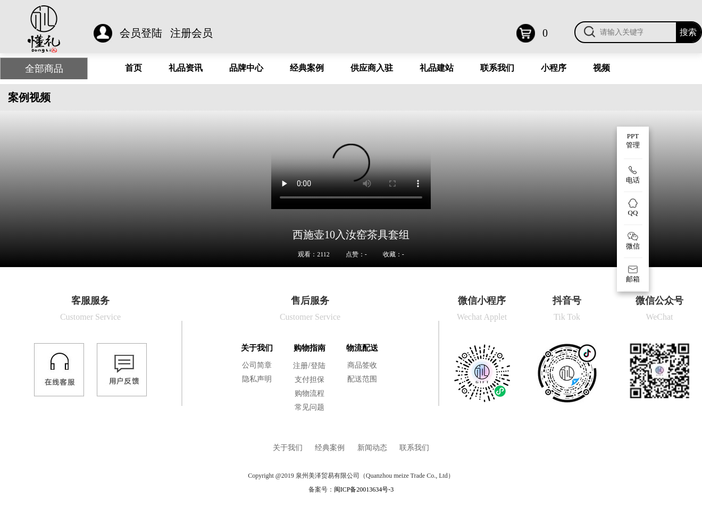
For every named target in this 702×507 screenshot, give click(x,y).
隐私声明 (257, 379)
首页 (133, 67)
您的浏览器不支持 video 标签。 (351, 169)
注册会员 (191, 33)
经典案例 (307, 67)
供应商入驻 (371, 67)
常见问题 (309, 407)
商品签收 (362, 365)
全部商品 (44, 68)
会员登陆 (141, 33)
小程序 (553, 67)
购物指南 (309, 348)
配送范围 (362, 379)
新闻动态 (372, 448)
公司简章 (257, 365)
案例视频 (29, 97)
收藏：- (393, 254)
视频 (601, 67)
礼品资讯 (186, 67)
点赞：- (356, 254)
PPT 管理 (633, 140)
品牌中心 (246, 67)
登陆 (318, 366)
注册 (300, 366)
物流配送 (362, 348)
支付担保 (309, 380)
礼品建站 (437, 67)
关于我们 (257, 348)
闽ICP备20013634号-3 (364, 489)
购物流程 (309, 393)
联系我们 (497, 67)
